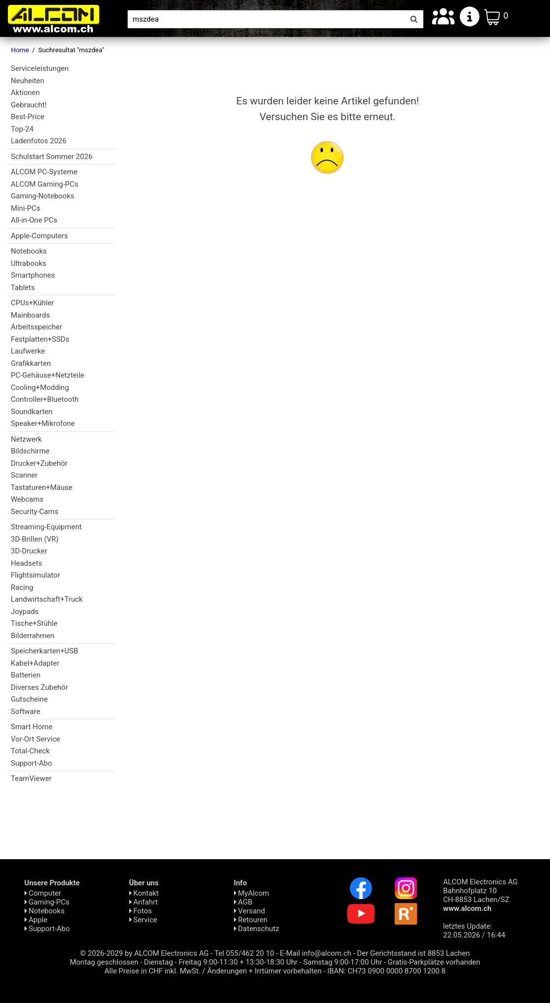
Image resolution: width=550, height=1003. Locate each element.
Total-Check (30, 750)
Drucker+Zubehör (39, 463)
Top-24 (22, 129)
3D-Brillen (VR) (34, 539)
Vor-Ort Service (35, 739)
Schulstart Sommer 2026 (51, 156)
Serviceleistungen (40, 68)
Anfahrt (143, 902)
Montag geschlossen (104, 962)
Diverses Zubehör (39, 687)
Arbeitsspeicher (36, 327)
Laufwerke (28, 351)
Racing (22, 587)
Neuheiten (27, 80)
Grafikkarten (31, 363)
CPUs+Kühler (32, 302)
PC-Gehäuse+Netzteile (48, 375)
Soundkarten (32, 411)
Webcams (27, 499)
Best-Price (27, 116)
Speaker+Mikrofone (43, 423)
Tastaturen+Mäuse (41, 487)
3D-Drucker (29, 551)
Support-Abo (31, 763)
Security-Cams (34, 511)
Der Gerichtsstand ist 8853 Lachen (413, 953)
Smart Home (32, 726)
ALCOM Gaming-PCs (44, 184)
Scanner (24, 475)
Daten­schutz (256, 928)
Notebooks (29, 251)
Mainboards (30, 315)
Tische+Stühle (34, 623)
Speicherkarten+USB (44, 651)
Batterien (25, 675)
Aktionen (25, 92)
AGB (243, 902)
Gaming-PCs (47, 902)
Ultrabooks (28, 263)
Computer (43, 893)
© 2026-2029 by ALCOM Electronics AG (144, 953)
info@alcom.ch (326, 953)
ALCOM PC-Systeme (44, 171)
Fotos (140, 910)
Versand (249, 910)
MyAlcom (251, 893)
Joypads (25, 611)
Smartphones (33, 275)
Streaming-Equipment (46, 526)
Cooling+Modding (40, 387)
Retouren (251, 919)
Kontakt (144, 893)
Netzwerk (26, 439)
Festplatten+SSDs (40, 339)
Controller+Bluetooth (45, 399)
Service (143, 919)
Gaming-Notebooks (42, 196)
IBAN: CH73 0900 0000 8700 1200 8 (386, 971)
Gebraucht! (29, 104)
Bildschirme (30, 451)
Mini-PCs (25, 208)
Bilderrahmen (33, 635)
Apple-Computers (39, 235)
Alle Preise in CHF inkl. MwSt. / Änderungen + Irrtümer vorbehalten (213, 971)
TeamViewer (31, 778)
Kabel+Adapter (35, 663)
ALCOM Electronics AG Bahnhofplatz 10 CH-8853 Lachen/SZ (480, 895)
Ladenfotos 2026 (38, 140)
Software (25, 711)
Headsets (26, 563)
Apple (36, 919)
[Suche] (266, 19)
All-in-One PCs (34, 220)
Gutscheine (29, 699)
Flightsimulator (35, 575)
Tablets (23, 287)
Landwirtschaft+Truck (47, 599)
